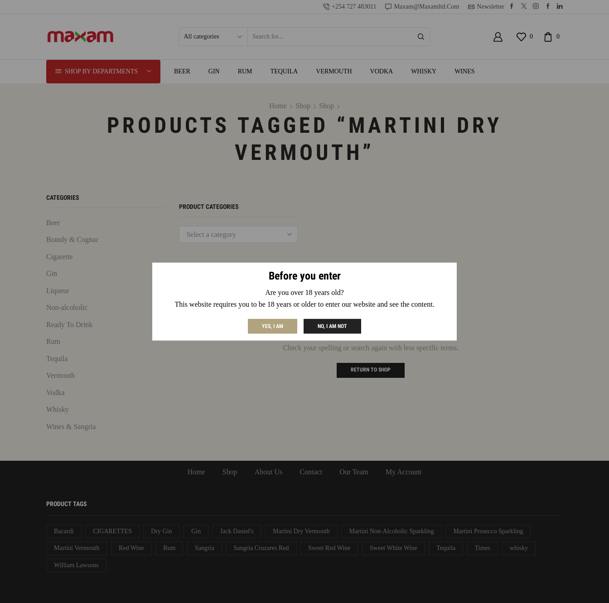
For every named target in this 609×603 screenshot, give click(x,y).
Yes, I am (272, 326)
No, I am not (332, 326)
